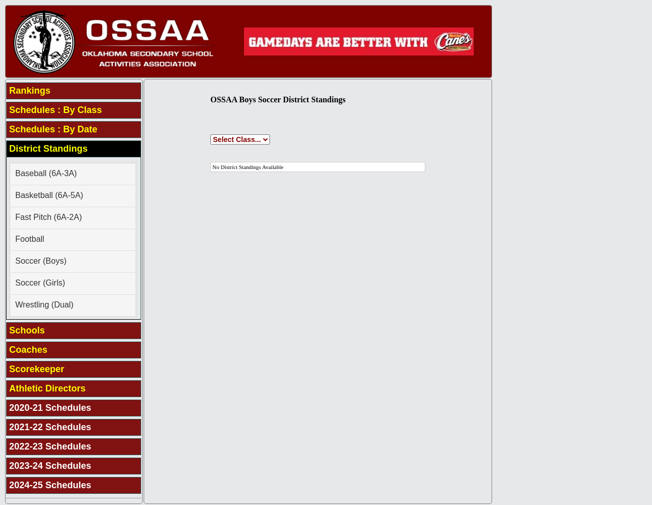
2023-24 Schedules (50, 466)
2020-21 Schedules (50, 408)
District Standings (48, 149)
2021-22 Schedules (50, 427)
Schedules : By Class (55, 110)
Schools (27, 330)
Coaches (28, 350)
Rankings (29, 91)
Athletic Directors (47, 388)
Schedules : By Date (53, 129)
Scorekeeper (36, 369)
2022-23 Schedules (50, 446)
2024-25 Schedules (50, 485)
